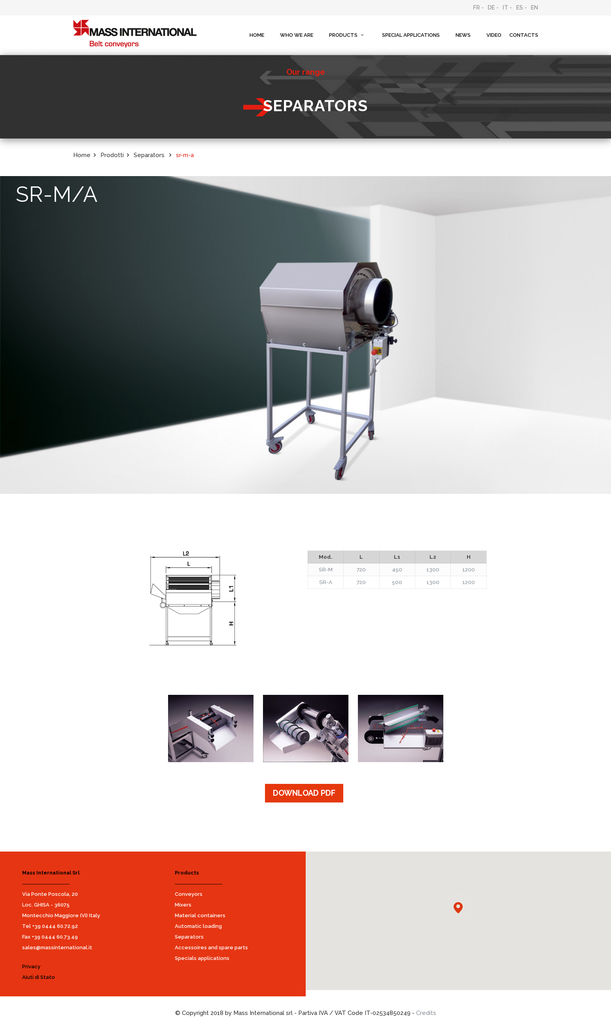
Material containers (200, 915)
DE (491, 7)
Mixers (183, 905)
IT (505, 7)
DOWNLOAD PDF (304, 793)
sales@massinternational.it (57, 947)
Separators (150, 155)
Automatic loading (198, 926)
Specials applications (202, 958)
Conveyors (188, 894)
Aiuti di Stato (38, 977)
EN (534, 7)
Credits (426, 1013)
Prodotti (112, 155)
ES (519, 7)
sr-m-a (185, 155)
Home (82, 155)
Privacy (31, 966)
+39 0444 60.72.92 (55, 926)
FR (476, 7)
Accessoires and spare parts (211, 947)
